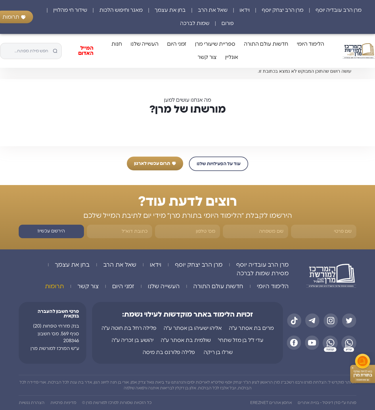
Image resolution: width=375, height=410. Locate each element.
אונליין (231, 57)
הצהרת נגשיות (32, 403)
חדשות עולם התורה (266, 44)
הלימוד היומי (310, 44)
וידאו (245, 10)
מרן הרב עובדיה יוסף (338, 10)
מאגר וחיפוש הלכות (121, 10)
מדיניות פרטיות (63, 403)
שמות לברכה (194, 23)
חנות (116, 44)
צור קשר (207, 57)
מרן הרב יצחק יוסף (282, 10)
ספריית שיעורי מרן (215, 44)
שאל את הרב (212, 10)
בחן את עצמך (170, 10)
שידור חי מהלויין (70, 10)
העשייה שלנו (144, 44)
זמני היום (176, 44)
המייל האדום (85, 51)
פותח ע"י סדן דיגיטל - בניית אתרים (327, 403)
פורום (227, 23)
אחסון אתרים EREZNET (271, 403)
